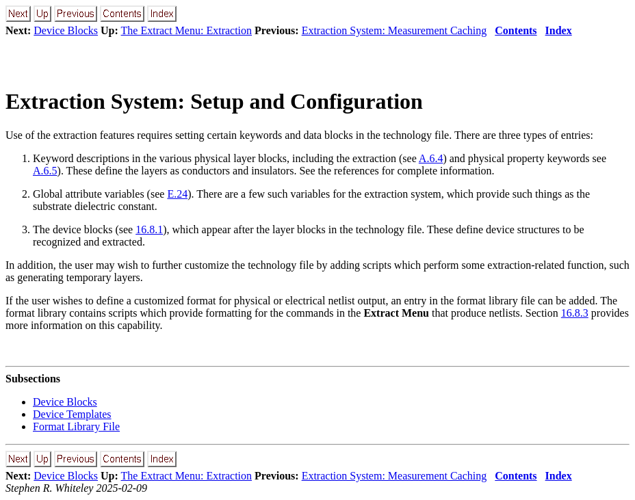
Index (558, 30)
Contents (515, 30)
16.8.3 (574, 313)
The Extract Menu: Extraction (186, 30)
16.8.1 (149, 229)
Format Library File (76, 426)
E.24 (177, 194)
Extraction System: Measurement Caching (394, 30)
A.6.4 (431, 158)
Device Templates (72, 414)
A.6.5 (45, 170)
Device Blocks (66, 30)
